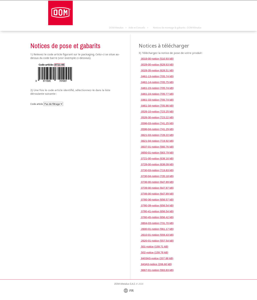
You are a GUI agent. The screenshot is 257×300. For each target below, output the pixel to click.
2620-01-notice (156, 240)
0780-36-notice (156, 199)
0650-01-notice (156, 152)
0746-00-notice (156, 193)
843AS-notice (156, 264)
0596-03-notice (156, 123)
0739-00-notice (156, 187)
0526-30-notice (156, 117)
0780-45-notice (156, 217)
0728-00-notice (156, 164)
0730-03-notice (156, 170)
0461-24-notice (156, 93)
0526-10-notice (156, 111)
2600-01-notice (156, 228)
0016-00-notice (156, 58)
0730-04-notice (156, 176)
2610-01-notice (156, 234)
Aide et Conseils (136, 27)
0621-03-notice (156, 134)
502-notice (154, 252)
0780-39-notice (156, 205)
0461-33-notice (156, 99)
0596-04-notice (156, 129)
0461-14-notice (156, 82)
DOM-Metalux (116, 27)
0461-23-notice (156, 88)
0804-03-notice (156, 223)
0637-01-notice (156, 146)
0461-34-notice (156, 105)
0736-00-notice (156, 181)
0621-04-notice (156, 140)
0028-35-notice (156, 70)
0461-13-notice (156, 76)
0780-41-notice (156, 211)
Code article (36, 104)
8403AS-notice (156, 258)
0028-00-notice (156, 64)
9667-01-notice (156, 270)
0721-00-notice (156, 158)
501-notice (154, 246)
